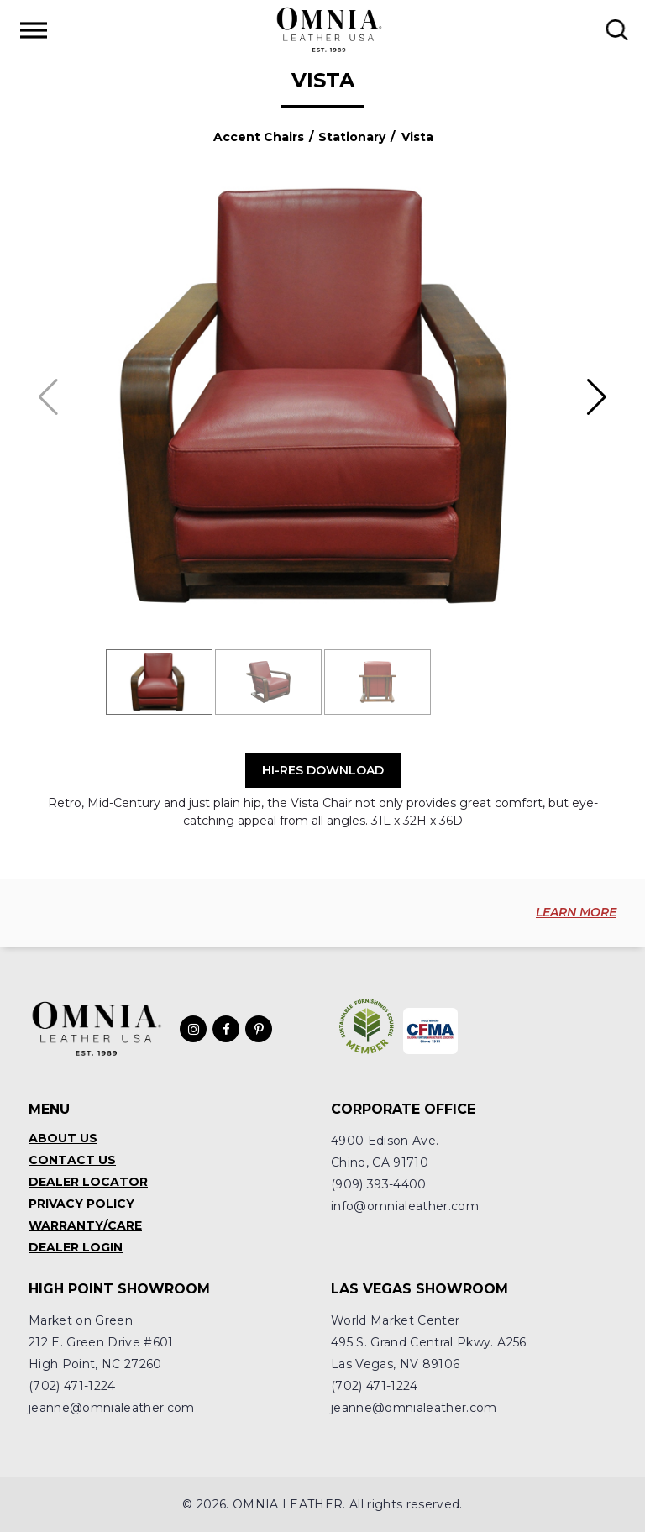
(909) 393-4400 (379, 1184)
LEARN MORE (576, 912)
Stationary (351, 136)
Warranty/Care (85, 1225)
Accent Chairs (258, 136)
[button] (596, 397)
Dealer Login (76, 1247)
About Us (63, 1138)
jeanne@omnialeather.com (112, 1407)
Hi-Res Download (323, 770)
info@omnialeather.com (405, 1206)
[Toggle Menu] (33, 30)
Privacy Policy (81, 1203)
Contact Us (72, 1159)
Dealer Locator (88, 1181)
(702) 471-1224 (72, 1385)
